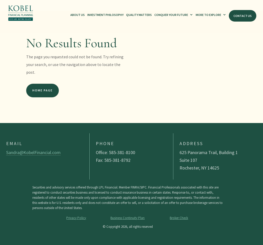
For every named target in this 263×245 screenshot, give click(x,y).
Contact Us (242, 16)
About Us (77, 15)
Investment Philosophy (105, 15)
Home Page (42, 90)
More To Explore (208, 15)
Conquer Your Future (171, 15)
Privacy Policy (76, 218)
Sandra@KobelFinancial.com (33, 152)
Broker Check (179, 218)
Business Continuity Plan (127, 218)
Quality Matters (139, 15)
